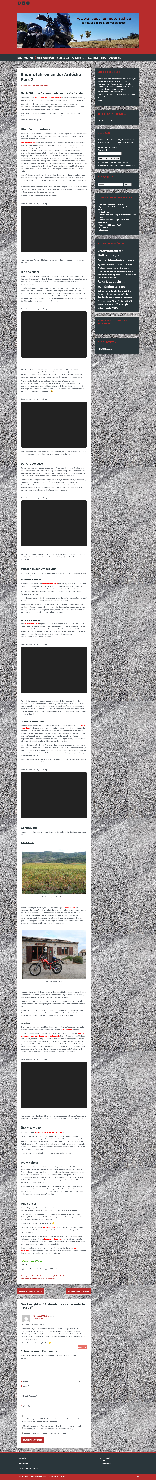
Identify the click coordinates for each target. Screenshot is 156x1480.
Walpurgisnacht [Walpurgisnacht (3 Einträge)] (104, 308)
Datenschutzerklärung (107, 147)
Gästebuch (93, 57)
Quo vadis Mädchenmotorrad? (112, 204)
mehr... (101, 101)
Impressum (23, 1463)
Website (26, 1406)
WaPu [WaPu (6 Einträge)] (114, 308)
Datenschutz (115, 57)
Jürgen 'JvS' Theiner (41, 1316)
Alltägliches (27, 1276)
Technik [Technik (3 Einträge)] (126, 294)
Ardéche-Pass (49, 1227)
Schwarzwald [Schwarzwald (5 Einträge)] (105, 290)
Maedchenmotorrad (41, 85)
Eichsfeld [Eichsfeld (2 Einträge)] (118, 265)
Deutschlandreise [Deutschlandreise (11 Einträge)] (111, 260)
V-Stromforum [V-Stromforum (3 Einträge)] (110, 304)
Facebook (106, 1458)
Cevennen (66, 1276)
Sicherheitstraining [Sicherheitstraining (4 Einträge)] (121, 291)
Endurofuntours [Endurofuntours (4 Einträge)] (121, 268)
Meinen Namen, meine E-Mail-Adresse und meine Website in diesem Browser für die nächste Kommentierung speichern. (53, 1420)
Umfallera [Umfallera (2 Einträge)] (121, 301)
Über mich (29, 57)
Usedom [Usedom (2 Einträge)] (100, 304)
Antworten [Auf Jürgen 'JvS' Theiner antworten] (82, 1347)
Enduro (73, 1276)
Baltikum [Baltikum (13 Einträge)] (105, 255)
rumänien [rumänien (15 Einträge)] (106, 286)
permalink (51, 1278)
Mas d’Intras (70, 907)
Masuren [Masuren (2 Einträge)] (110, 278)
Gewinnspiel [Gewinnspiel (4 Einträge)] (127, 271)
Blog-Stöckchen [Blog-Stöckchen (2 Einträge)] (118, 256)
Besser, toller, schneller (30, 1291)
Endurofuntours (28, 142)
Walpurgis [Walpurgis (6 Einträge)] (122, 304)
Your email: (102, 150)
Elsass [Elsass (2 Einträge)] (123, 265)
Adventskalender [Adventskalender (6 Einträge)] (112, 250)
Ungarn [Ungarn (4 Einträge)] (128, 300)
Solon (53, 1476)
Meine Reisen (63, 57)
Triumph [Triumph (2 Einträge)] (114, 301)
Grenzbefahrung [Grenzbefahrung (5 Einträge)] (106, 274)
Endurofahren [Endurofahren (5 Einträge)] (105, 268)
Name (26, 1386)
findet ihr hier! (105, 121)
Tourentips (48, 1276)
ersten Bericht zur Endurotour (48, 97)
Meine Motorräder (45, 57)
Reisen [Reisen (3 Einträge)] (116, 277)
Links (103, 57)
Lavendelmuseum (31, 623)
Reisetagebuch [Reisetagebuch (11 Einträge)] (109, 281)
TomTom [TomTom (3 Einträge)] (116, 297)
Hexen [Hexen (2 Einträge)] (122, 275)
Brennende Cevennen (53, 1239)
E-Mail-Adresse (30, 1396)
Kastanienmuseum (50, 583)
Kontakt (22, 1458)
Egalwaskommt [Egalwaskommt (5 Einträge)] (106, 264)
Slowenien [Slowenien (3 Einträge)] (102, 294)
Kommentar (28, 1381)
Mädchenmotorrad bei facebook (113, 322)
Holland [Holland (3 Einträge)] (128, 275)
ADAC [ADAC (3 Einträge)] (100, 251)
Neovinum (67, 1029)
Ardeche (59, 1276)
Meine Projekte (78, 57)
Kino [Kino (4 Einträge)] (134, 274)
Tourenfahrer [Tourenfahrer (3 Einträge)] (126, 297)
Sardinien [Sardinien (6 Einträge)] (120, 287)
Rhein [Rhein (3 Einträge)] (122, 282)
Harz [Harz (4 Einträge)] (118, 274)
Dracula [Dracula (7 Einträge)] (129, 260)
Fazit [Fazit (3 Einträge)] (116, 271)
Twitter (105, 1461)
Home (19, 57)
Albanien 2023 (104, 227)
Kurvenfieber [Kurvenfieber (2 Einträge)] (102, 278)
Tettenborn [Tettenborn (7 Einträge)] (105, 297)
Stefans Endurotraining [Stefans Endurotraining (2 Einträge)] (115, 294)
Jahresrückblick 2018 (78, 1291)
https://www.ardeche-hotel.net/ (49, 1132)
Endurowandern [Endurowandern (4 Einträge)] (105, 271)
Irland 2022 (103, 230)
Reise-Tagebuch (38, 1276)
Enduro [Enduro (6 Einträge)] (130, 264)
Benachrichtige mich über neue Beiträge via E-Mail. (44, 1433)
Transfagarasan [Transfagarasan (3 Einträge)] (104, 301)
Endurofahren (26, 1278)
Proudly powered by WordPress (30, 1476)
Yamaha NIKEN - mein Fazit (110, 225)
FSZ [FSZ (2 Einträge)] (119, 271)
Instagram (106, 1463)
